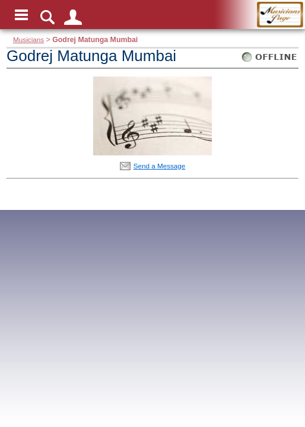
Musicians (28, 39)
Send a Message (160, 166)
